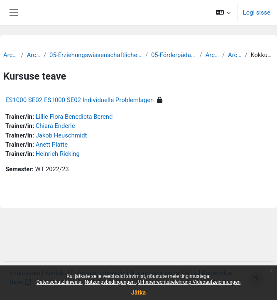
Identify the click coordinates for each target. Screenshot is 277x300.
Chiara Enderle (55, 126)
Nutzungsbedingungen (110, 282)
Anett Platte (52, 144)
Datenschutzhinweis (60, 282)
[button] (222, 12)
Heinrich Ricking (58, 154)
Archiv (10, 55)
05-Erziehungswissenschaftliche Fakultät (95, 55)
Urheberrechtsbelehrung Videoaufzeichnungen (189, 282)
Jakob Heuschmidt (61, 135)
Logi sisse (256, 12)
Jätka (138, 292)
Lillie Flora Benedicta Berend (74, 116)
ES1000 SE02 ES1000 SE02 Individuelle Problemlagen (79, 100)
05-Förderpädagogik (173, 55)
